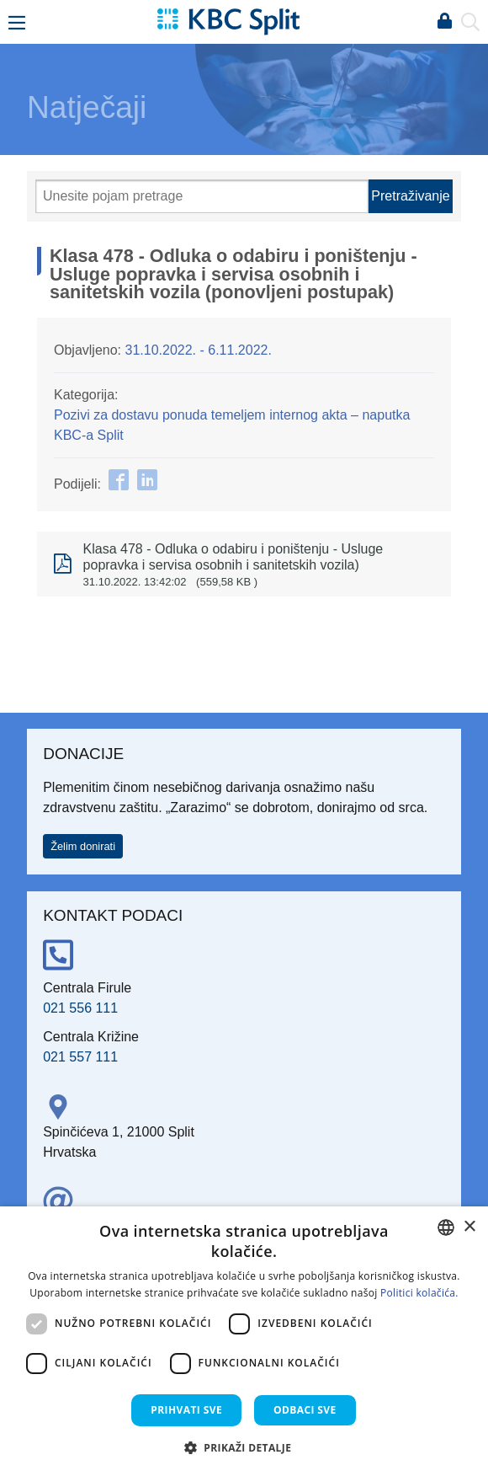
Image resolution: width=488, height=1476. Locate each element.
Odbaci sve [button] (305, 1410)
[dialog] (244, 1341)
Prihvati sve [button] (186, 1410)
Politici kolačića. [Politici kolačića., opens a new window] (419, 1293)
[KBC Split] (228, 20)
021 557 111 (80, 1057)
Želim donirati (82, 846)
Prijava (444, 22)
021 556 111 (80, 1008)
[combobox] (446, 1227)
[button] (244, 1447)
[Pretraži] (202, 196)
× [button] (469, 1227)
